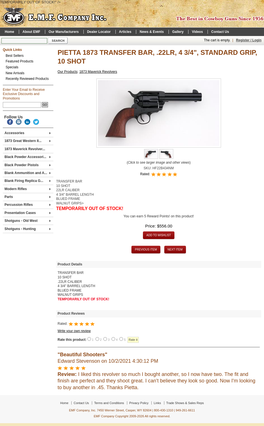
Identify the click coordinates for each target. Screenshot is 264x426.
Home (9, 32)
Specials (12, 67)
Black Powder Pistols (27, 165)
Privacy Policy (138, 403)
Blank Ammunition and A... (27, 173)
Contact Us (220, 32)
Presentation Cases (27, 213)
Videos (197, 32)
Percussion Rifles (27, 205)
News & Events (152, 32)
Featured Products (19, 61)
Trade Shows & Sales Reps (185, 403)
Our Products (68, 72)
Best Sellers (15, 56)
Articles (125, 32)
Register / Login (248, 40)
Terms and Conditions (109, 403)
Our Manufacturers (64, 32)
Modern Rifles (27, 189)
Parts (27, 197)
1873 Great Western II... (27, 141)
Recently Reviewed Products (27, 79)
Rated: (145, 174)
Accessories (27, 133)
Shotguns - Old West (27, 221)
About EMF (31, 32)
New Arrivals (15, 73)
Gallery (178, 32)
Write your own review (74, 331)
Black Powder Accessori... (27, 157)
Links (157, 403)
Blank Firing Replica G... (27, 181)
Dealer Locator (99, 32)
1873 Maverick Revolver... (24, 149)
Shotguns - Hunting (27, 229)
